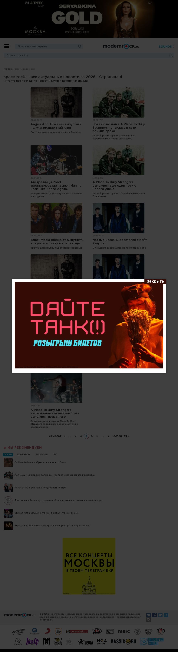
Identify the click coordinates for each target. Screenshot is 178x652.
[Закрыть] (155, 281)
